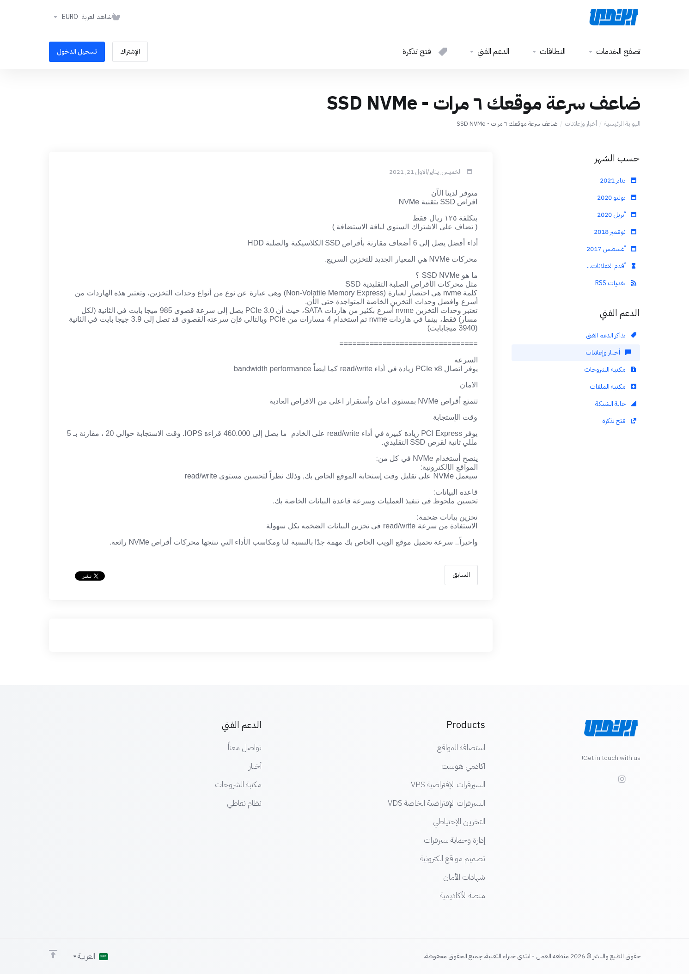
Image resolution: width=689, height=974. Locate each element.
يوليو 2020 (616, 197)
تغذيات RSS (615, 283)
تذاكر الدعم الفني (611, 335)
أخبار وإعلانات (581, 123)
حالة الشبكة (615, 404)
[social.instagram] (621, 779)
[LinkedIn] (587, 774)
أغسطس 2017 (611, 249)
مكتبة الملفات (613, 387)
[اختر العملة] (63, 17)
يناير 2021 (618, 180)
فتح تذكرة (619, 421)
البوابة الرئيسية (622, 123)
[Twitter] (602, 774)
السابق (461, 575)
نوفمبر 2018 (615, 232)
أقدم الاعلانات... (611, 266)
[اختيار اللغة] (90, 956)
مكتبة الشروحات (610, 369)
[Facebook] (640, 774)
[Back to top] (53, 954)
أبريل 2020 (616, 215)
